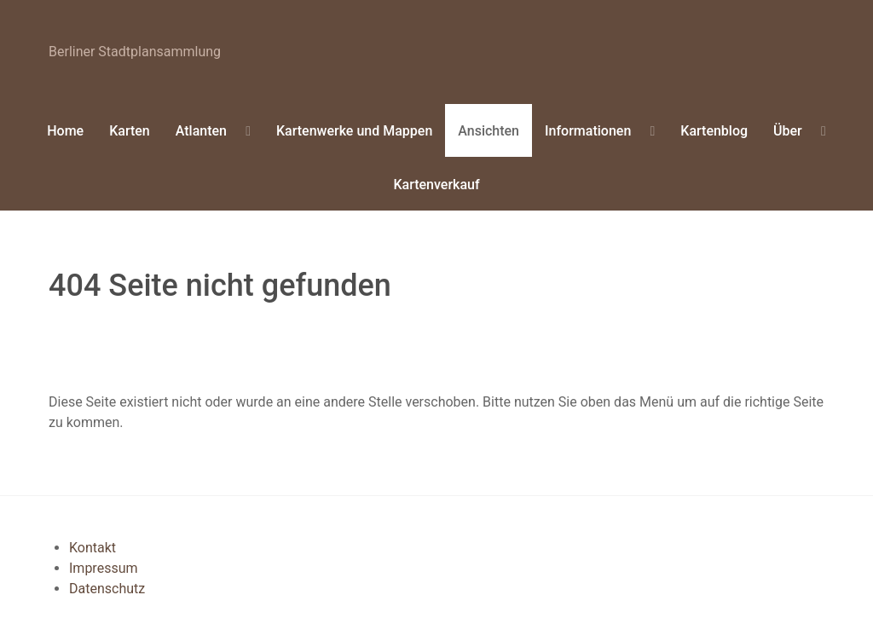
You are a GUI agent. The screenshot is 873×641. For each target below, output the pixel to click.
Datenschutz (107, 588)
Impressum (103, 568)
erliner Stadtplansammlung (135, 51)
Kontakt (92, 548)
